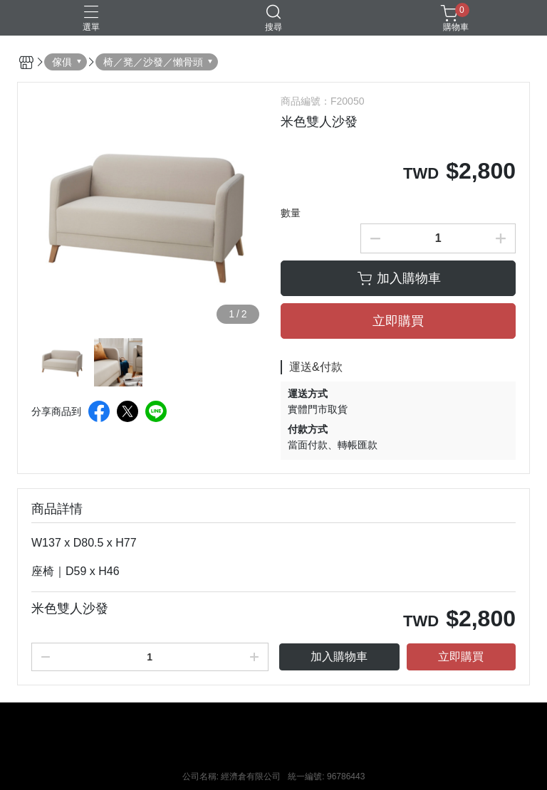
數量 (291, 212)
